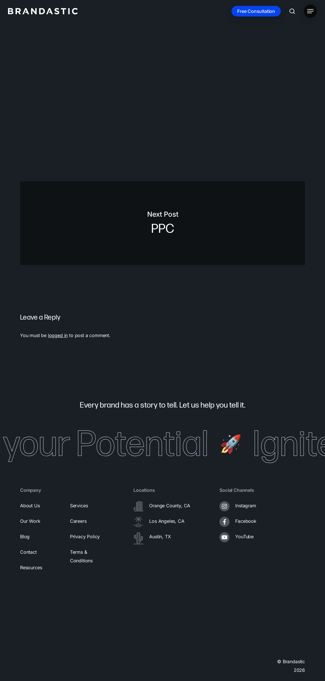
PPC (162, 223)
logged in (58, 335)
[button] (310, 11)
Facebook (245, 521)
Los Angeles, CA (166, 521)
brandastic (41, 84)
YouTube (244, 536)
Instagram (245, 505)
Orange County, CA (169, 505)
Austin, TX (160, 536)
